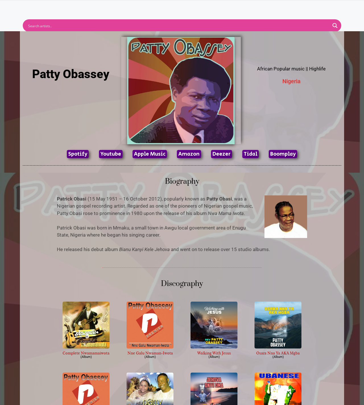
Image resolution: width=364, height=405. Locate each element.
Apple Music (150, 154)
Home (106, 7)
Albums (157, 7)
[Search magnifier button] (335, 26)
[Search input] (178, 25)
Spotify (77, 154)
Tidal (250, 154)
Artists (130, 7)
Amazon (189, 154)
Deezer (221, 154)
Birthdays (251, 7)
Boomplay (283, 154)
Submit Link (215, 7)
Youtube (110, 154)
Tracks (184, 7)
